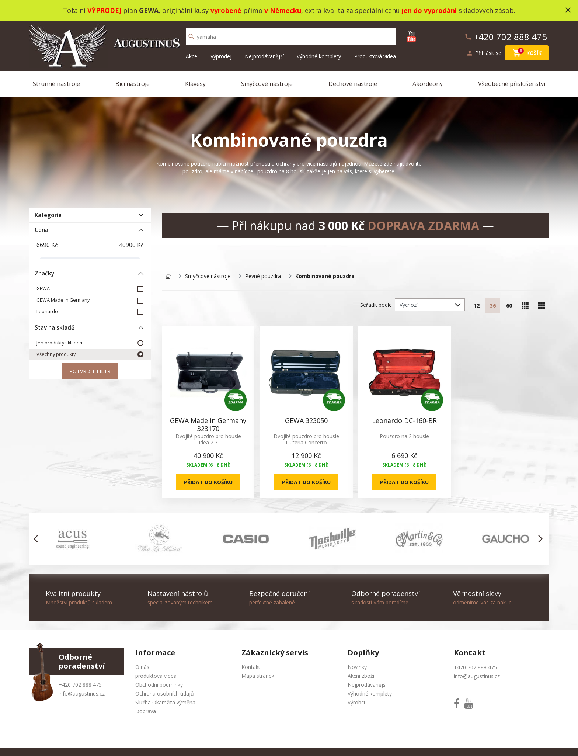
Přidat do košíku (208, 482)
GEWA (43, 288)
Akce (191, 56)
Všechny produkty (56, 354)
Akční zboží (361, 675)
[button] (38, 539)
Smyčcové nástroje (267, 84)
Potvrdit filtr (90, 371)
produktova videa (156, 675)
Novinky (357, 666)
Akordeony (427, 84)
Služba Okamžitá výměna (165, 702)
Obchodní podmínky (159, 684)
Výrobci (356, 702)
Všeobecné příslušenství (511, 84)
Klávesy (195, 84)
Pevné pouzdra (263, 276)
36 (493, 305)
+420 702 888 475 (80, 684)
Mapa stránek (257, 675)
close (568, 10)
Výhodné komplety (319, 56)
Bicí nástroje (132, 84)
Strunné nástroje (56, 84)
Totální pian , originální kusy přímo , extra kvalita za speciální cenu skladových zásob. (289, 10)
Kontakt (250, 666)
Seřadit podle (376, 304)
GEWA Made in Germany (63, 300)
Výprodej (220, 56)
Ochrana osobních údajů (164, 693)
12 (477, 305)
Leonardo (47, 311)
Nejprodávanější (264, 56)
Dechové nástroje (352, 84)
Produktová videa (375, 56)
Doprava (145, 711)
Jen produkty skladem (60, 343)
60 (509, 305)
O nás (142, 666)
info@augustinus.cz (82, 693)
